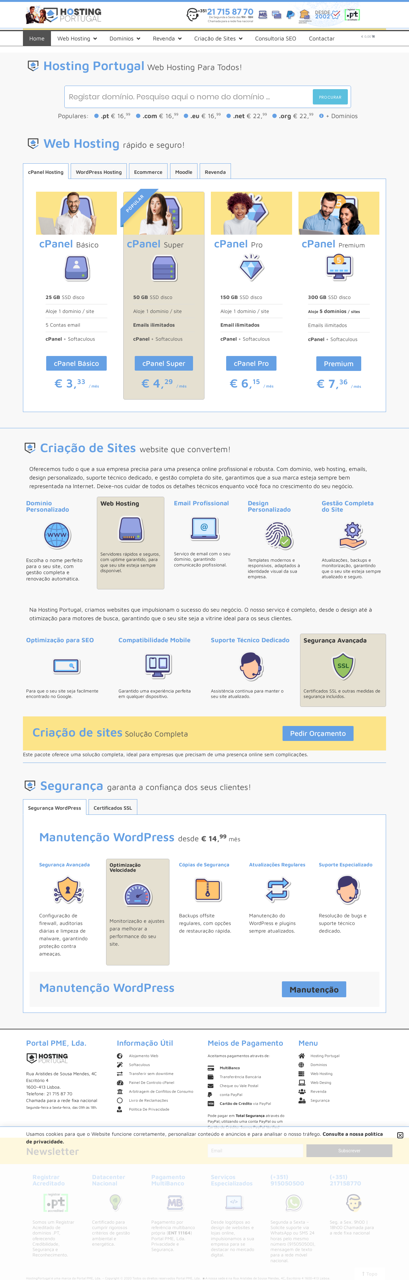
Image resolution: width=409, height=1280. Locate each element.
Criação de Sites (218, 38)
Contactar (322, 38)
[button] (400, 1135)
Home (37, 38)
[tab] (45, 171)
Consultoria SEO (275, 38)
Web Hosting (77, 38)
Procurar (330, 97)
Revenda (167, 38)
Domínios (125, 38)
